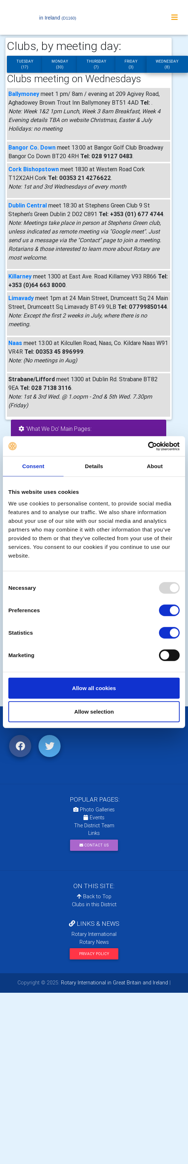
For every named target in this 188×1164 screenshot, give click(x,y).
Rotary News (94, 942)
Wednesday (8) (167, 64)
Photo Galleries (94, 809)
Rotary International (94, 934)
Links (94, 833)
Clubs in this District (94, 904)
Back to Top (94, 896)
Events (94, 817)
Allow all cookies (94, 688)
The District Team (94, 825)
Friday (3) (131, 64)
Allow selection (94, 712)
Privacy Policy (94, 953)
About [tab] (155, 466)
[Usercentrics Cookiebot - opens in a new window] (148, 446)
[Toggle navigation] (174, 17)
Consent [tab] (33, 466)
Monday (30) (60, 64)
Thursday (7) (96, 64)
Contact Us (94, 845)
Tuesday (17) (24, 64)
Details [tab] (94, 466)
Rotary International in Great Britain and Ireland (114, 982)
